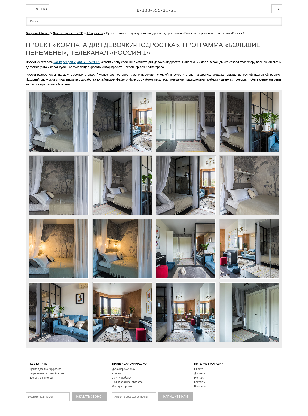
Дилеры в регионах (41, 377)
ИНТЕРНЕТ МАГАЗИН (209, 363)
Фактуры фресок (122, 386)
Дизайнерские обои (123, 369)
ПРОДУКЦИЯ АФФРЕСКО (129, 363)
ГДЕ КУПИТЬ (38, 363)
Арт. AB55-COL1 (88, 62)
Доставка (199, 373)
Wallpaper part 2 (64, 62)
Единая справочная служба (154, 8)
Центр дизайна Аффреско (45, 369)
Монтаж (199, 377)
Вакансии (200, 386)
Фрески (116, 373)
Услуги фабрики (121, 377)
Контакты (199, 381)
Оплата (198, 369)
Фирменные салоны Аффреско (48, 373)
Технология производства (127, 381)
